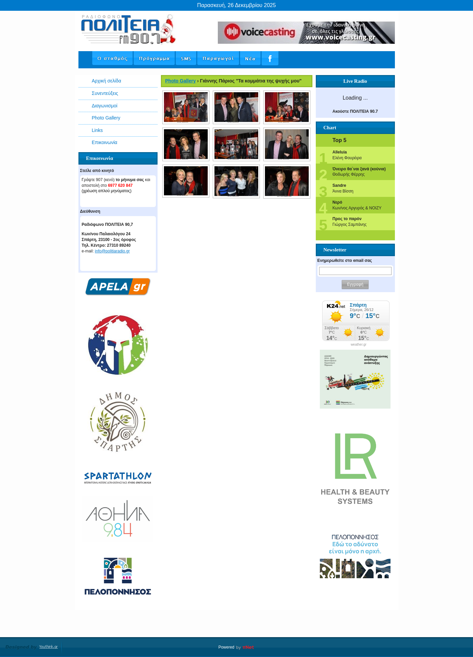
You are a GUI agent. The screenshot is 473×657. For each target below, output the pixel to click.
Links (97, 130)
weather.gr (359, 344)
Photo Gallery (106, 117)
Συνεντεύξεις (105, 93)
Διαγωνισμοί (104, 105)
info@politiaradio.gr (112, 251)
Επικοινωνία (104, 142)
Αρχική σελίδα (106, 80)
